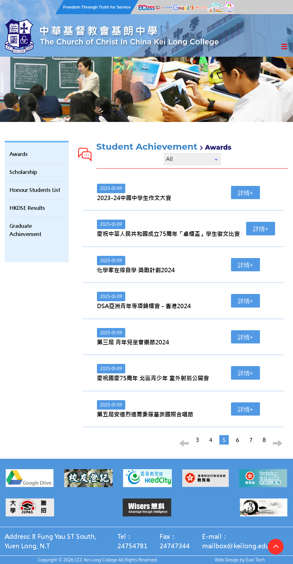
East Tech (255, 559)
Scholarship (23, 172)
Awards (18, 154)
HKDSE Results (27, 208)
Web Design (227, 559)
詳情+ (245, 192)
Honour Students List (34, 190)
